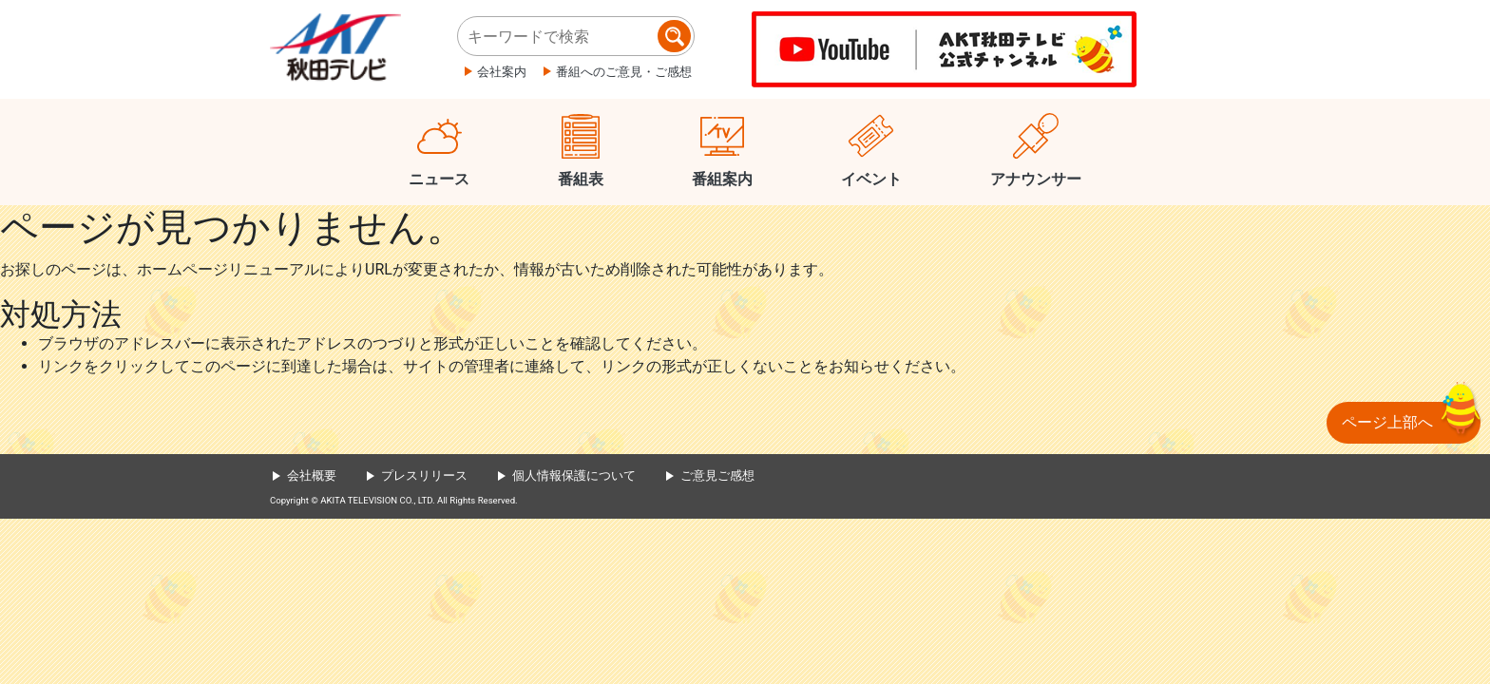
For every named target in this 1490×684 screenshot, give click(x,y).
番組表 (580, 179)
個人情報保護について (574, 475)
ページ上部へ (1387, 422)
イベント (871, 179)
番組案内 (722, 179)
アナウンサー (1035, 179)
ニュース (439, 179)
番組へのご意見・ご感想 (624, 72)
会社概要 (311, 475)
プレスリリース (424, 475)
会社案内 (501, 72)
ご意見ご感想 (717, 475)
